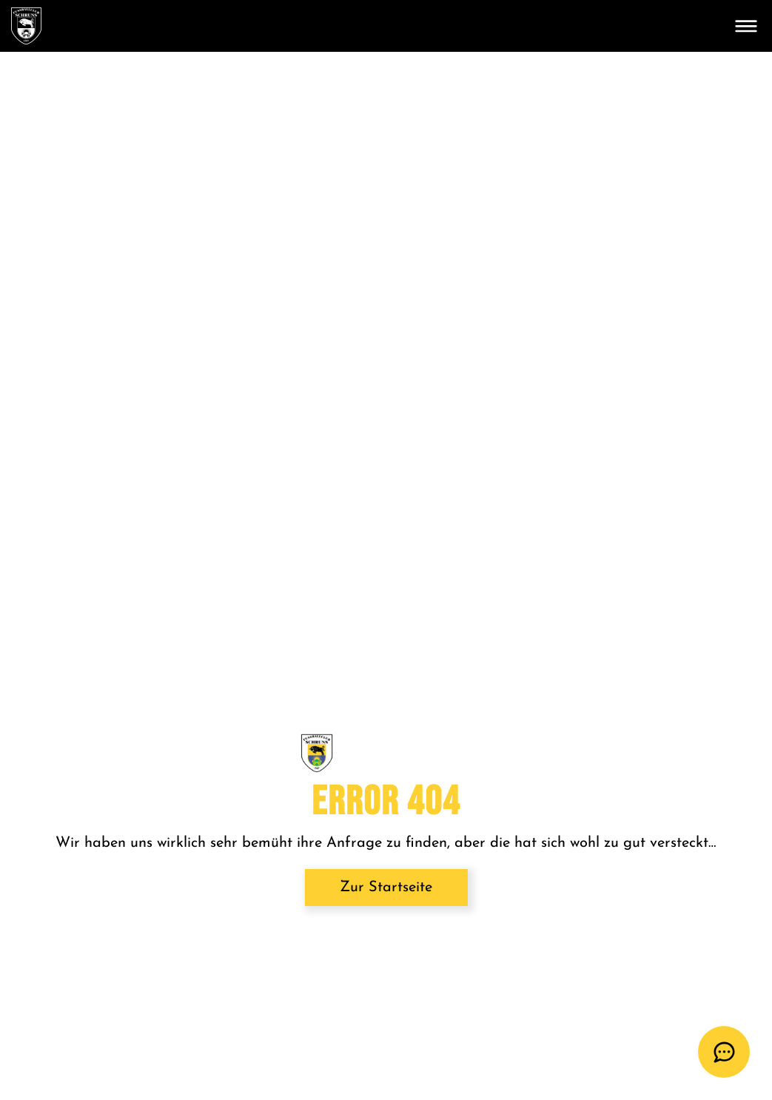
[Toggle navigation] (746, 26)
